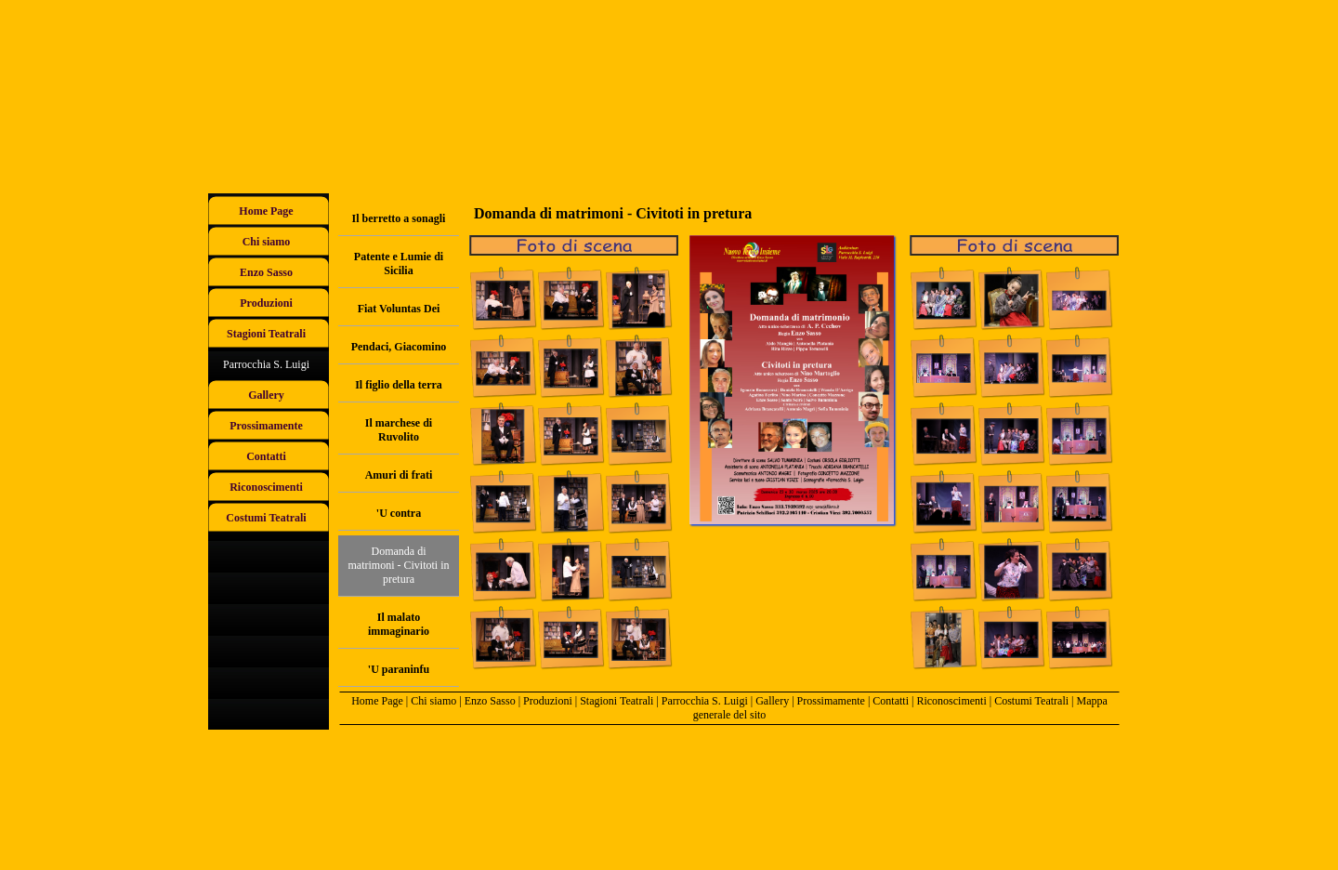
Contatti (890, 700)
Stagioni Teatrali (616, 700)
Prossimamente (831, 700)
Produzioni (547, 700)
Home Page (377, 700)
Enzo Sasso (490, 700)
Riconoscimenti (951, 700)
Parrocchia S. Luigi (705, 700)
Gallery (772, 700)
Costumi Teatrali (1031, 700)
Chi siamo (433, 700)
